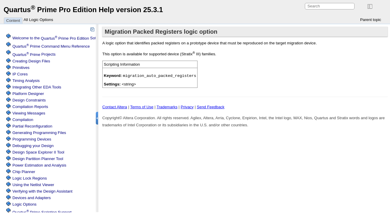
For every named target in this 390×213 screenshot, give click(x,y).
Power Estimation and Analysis (39, 165)
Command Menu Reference (51, 46)
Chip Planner (23, 172)
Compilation (22, 119)
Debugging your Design (33, 145)
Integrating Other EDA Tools (36, 87)
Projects (34, 54)
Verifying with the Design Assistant (42, 191)
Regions (29, 178)
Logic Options (24, 204)
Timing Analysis (26, 80)
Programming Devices (31, 139)
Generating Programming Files (39, 132)
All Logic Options (38, 19)
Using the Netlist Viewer (33, 185)
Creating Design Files (31, 61)
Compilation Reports (30, 106)
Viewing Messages (28, 113)
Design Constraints (29, 100)
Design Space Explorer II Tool (38, 152)
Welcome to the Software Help (63, 38)
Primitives (21, 67)
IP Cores (20, 74)
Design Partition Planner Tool (37, 158)
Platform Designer (28, 93)
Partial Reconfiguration (32, 126)
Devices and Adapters (31, 198)
